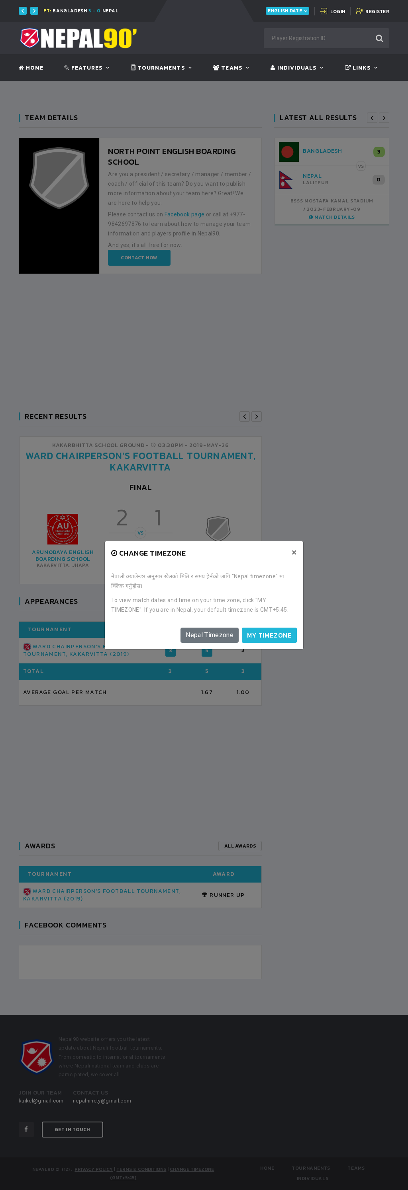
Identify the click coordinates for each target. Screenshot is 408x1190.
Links (358, 68)
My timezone (269, 635)
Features (83, 68)
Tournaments (158, 68)
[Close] (294, 552)
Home (31, 68)
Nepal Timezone (209, 635)
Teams (227, 68)
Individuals (294, 68)
